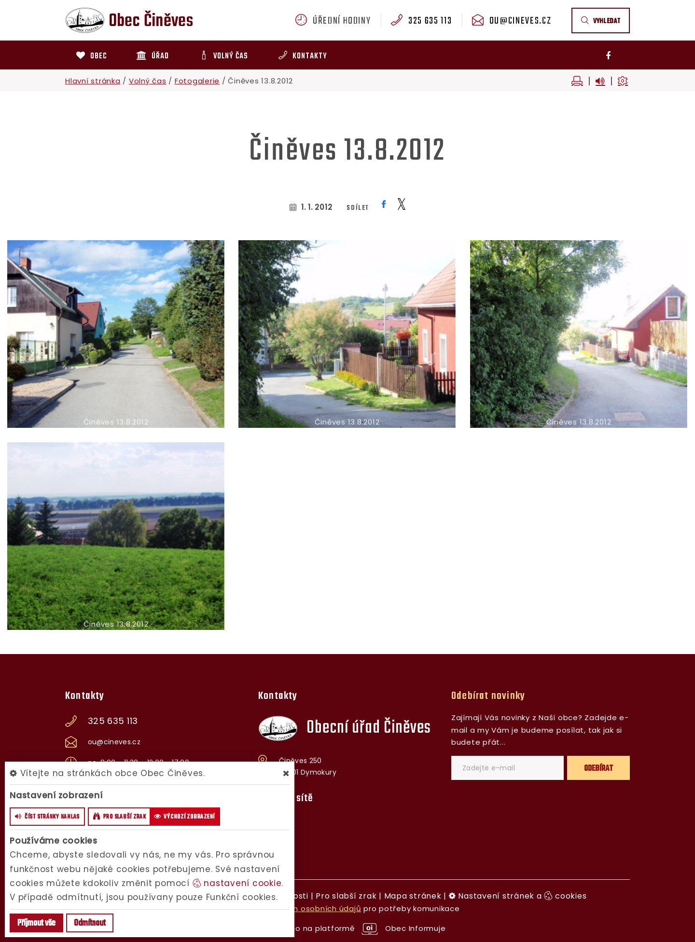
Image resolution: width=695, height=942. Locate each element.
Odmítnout (90, 923)
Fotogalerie (197, 81)
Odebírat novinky (488, 696)
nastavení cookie (237, 883)
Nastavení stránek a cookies (518, 895)
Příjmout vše (36, 923)
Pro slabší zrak (346, 895)
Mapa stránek (413, 895)
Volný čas (148, 81)
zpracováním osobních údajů (304, 908)
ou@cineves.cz (520, 21)
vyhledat (600, 21)
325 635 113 (430, 21)
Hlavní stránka (93, 81)
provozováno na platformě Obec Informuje (348, 928)
